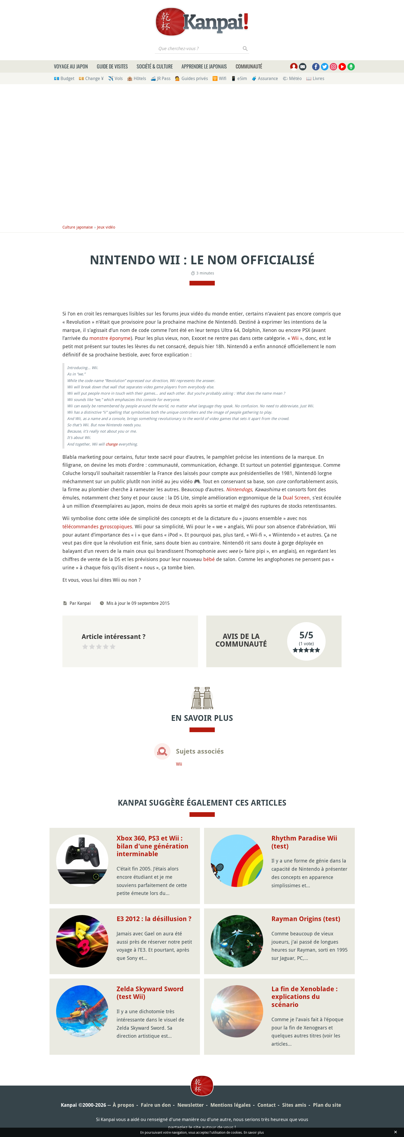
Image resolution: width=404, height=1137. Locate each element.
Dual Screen (296, 497)
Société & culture (155, 66)
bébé (209, 559)
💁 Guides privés (191, 78)
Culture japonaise (77, 227)
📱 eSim (239, 78)
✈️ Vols (115, 78)
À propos (123, 1105)
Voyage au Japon (71, 66)
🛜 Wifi (219, 78)
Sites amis (294, 1105)
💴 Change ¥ (91, 78)
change (111, 444)
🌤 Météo (292, 78)
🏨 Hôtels (136, 78)
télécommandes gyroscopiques (97, 526)
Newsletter (190, 1105)
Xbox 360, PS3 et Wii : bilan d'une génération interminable (152, 846)
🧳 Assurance (264, 78)
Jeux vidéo (106, 227)
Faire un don (156, 1105)
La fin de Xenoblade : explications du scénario (304, 997)
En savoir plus (254, 1132)
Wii (295, 338)
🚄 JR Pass (160, 78)
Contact (266, 1105)
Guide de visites (112, 66)
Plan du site (327, 1105)
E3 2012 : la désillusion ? (154, 919)
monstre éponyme (110, 338)
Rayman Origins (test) (305, 919)
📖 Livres (315, 78)
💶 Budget (64, 78)
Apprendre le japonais (204, 66)
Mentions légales (230, 1105)
